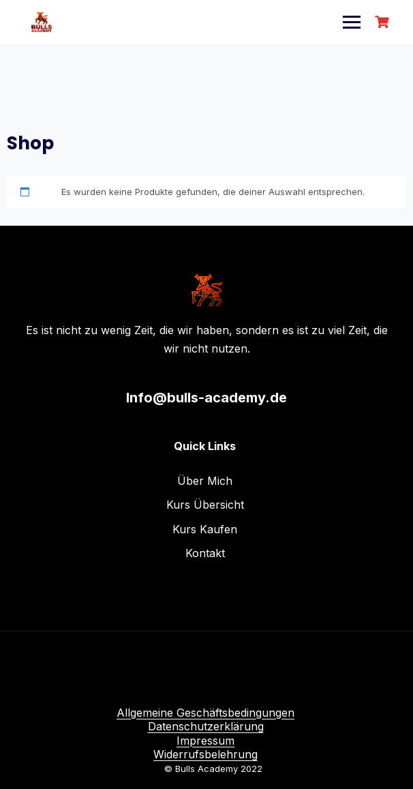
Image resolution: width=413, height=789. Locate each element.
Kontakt (205, 553)
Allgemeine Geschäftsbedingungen (205, 712)
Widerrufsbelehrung (205, 754)
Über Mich (204, 481)
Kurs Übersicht (205, 504)
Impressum (205, 740)
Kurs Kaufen (204, 529)
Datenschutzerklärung (206, 726)
